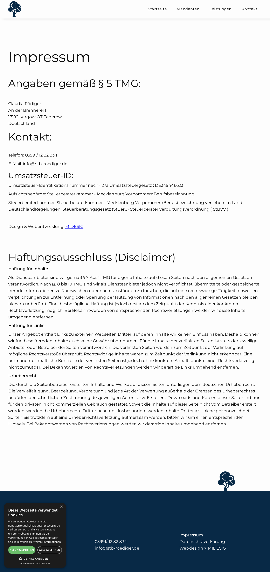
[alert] (35, 535)
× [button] (61, 507)
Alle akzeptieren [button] (22, 550)
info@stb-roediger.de (117, 548)
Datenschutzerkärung (202, 541)
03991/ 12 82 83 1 (111, 541)
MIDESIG (74, 226)
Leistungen (220, 9)
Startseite (157, 9)
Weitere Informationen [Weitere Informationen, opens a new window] (47, 542)
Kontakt (249, 9)
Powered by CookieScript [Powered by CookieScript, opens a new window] (35, 563)
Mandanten (188, 9)
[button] (35, 559)
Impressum (191, 535)
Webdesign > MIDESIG (202, 548)
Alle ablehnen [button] (49, 550)
